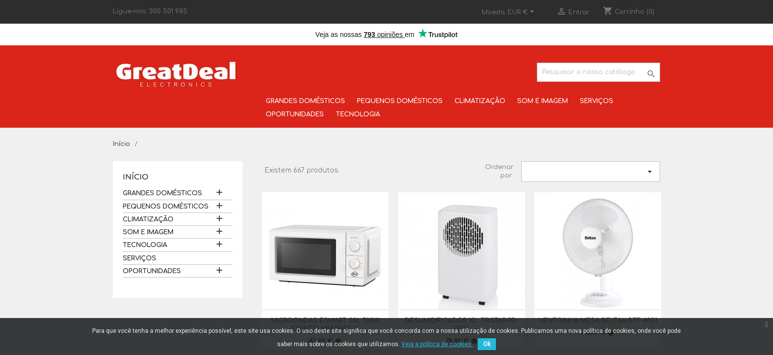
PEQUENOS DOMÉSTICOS (400, 101)
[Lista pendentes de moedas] (522, 12)
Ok (487, 344)
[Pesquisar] (598, 72)
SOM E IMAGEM (542, 101)
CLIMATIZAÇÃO (480, 101)
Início (135, 177)
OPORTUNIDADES (295, 114)
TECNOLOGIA (358, 114)
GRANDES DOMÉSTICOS (305, 101)
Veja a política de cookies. (437, 344)
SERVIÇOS (596, 101)
